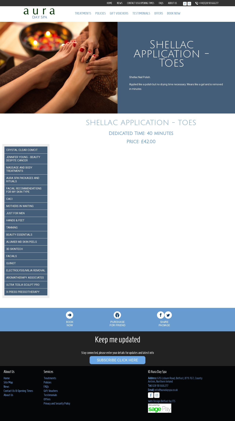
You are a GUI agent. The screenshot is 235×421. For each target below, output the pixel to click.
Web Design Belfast (158, 401)
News (119, 3)
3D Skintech (14, 249)
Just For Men (15, 213)
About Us (172, 3)
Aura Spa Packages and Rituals (22, 179)
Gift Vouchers (119, 13)
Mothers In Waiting (20, 206)
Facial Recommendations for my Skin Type (23, 190)
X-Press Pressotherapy (22, 292)
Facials (11, 256)
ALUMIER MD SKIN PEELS (21, 242)
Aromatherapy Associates (25, 277)
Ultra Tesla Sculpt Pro (22, 284)
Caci (9, 199)
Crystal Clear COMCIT (22, 150)
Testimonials (141, 13)
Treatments (83, 13)
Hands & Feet (15, 220)
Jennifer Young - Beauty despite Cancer (23, 158)
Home (109, 3)
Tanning (12, 227)
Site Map (8, 382)
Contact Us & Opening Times (140, 3)
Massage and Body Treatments (19, 169)
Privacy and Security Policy (57, 403)
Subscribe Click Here (117, 360)
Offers (158, 13)
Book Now (173, 13)
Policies (100, 13)
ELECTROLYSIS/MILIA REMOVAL (25, 270)
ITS (173, 401)
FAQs (161, 3)
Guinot (11, 263)
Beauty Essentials (19, 234)
